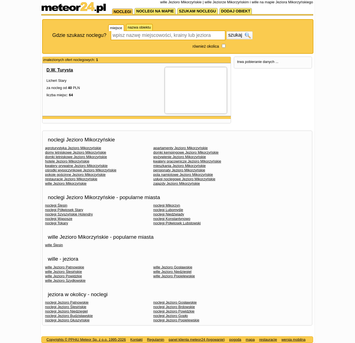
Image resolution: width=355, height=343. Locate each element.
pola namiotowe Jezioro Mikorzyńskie (183, 174)
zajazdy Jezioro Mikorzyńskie (176, 183)
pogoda (235, 339)
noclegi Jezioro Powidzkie (174, 311)
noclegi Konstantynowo (172, 219)
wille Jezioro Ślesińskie (63, 272)
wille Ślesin (54, 245)
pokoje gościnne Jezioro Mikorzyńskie (75, 174)
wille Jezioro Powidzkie (63, 276)
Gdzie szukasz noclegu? (79, 35)
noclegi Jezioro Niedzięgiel (66, 311)
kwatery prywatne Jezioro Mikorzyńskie (76, 166)
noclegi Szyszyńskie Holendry (69, 214)
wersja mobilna (294, 339)
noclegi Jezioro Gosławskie (175, 302)
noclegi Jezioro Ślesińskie (66, 307)
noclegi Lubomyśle (168, 210)
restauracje (268, 339)
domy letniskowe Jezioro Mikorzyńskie (75, 152)
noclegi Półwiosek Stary (64, 210)
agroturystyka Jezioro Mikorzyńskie (73, 148)
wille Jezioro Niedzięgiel (172, 272)
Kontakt (136, 339)
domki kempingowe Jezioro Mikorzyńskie (186, 152)
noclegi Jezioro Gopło (170, 316)
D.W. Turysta (60, 70)
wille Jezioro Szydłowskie (65, 280)
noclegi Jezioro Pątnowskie (67, 302)
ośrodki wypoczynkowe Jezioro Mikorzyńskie (80, 170)
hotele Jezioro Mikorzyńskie (67, 161)
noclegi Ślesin (56, 205)
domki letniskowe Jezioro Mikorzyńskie (76, 157)
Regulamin (155, 339)
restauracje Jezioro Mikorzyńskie (71, 179)
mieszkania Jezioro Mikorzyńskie (179, 166)
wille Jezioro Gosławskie (172, 267)
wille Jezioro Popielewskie (174, 276)
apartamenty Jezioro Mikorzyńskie (180, 148)
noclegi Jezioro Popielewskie (176, 320)
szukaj (239, 35)
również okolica (205, 46)
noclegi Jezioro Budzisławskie (69, 316)
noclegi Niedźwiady (168, 214)
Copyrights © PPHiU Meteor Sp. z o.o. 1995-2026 (86, 339)
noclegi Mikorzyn (166, 205)
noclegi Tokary (56, 223)
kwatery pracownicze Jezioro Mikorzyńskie (187, 161)
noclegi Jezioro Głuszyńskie (67, 320)
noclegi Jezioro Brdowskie (174, 307)
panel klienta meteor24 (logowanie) (197, 339)
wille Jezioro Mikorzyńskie (66, 183)
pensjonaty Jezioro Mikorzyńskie (179, 170)
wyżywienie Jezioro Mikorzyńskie (179, 157)
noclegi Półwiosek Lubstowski (177, 223)
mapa (250, 339)
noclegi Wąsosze (58, 219)
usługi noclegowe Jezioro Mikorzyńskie (184, 179)
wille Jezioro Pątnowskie (64, 267)
